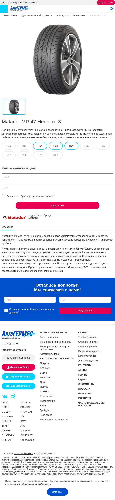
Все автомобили (49, 337)
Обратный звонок (19, 376)
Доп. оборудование (88, 360)
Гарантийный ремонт (89, 351)
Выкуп (43, 372)
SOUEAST (26, 435)
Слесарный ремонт (88, 341)
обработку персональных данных (37, 196)
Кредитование (47, 401)
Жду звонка (57, 205)
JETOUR (25, 402)
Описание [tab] (7, 226)
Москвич (25, 430)
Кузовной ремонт (87, 346)
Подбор (44, 386)
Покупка (44, 363)
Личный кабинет (19, 367)
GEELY (6, 411)
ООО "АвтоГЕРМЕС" (23, 453)
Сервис (82, 379)
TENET (6, 425)
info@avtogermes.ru (14, 349)
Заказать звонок (105, 2)
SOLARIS (25, 407)
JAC (22, 425)
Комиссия (45, 377)
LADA (5, 402)
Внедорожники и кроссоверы (55, 341)
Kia (22, 416)
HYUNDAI (26, 411)
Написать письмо (20, 386)
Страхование (47, 396)
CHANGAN (8, 435)
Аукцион (44, 368)
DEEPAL (6, 439)
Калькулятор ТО (87, 356)
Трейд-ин (45, 410)
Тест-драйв (46, 415)
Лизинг (43, 405)
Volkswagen (27, 439)
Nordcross (7, 416)
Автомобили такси (50, 354)
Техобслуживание (88, 337)
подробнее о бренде (40, 216)
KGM (23, 421)
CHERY (6, 430)
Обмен (43, 382)
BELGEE (7, 421)
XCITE (5, 407)
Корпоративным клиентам (54, 419)
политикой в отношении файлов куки (32, 484)
